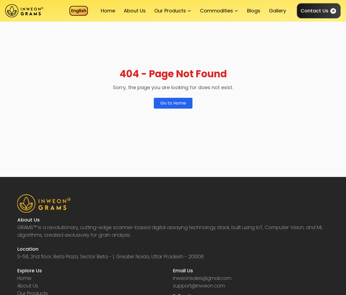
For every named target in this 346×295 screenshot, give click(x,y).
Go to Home (173, 103)
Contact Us (319, 10)
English (78, 11)
